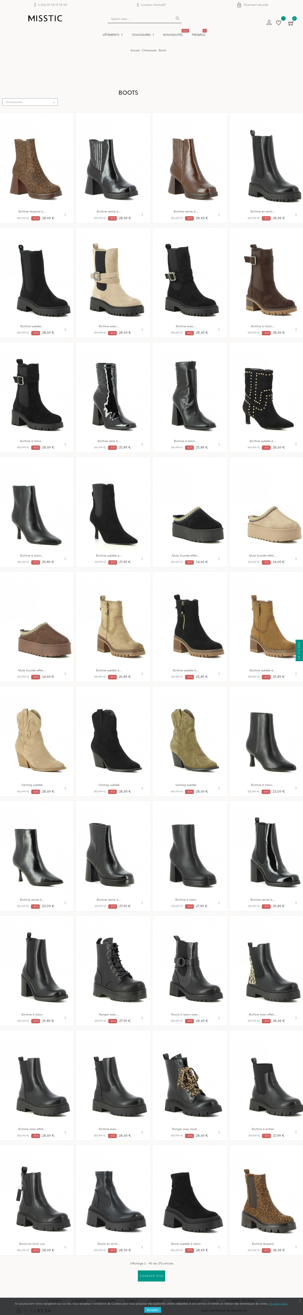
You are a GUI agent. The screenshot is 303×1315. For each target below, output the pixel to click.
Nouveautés (32, 102)
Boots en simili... (109, 1243)
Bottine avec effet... (263, 1014)
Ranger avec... (109, 1014)
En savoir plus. (278, 1303)
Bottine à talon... (263, 326)
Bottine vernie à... (109, 211)
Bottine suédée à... (263, 441)
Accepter (152, 1310)
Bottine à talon (185, 899)
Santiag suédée (109, 785)
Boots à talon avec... (186, 1014)
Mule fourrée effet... (186, 555)
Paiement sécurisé (256, 4)
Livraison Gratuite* (153, 4)
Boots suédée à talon (186, 1243)
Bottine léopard (263, 1243)
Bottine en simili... (262, 211)
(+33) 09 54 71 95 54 (52, 4)
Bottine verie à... (109, 441)
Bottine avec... (109, 326)
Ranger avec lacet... (186, 1129)
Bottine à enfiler (263, 1129)
